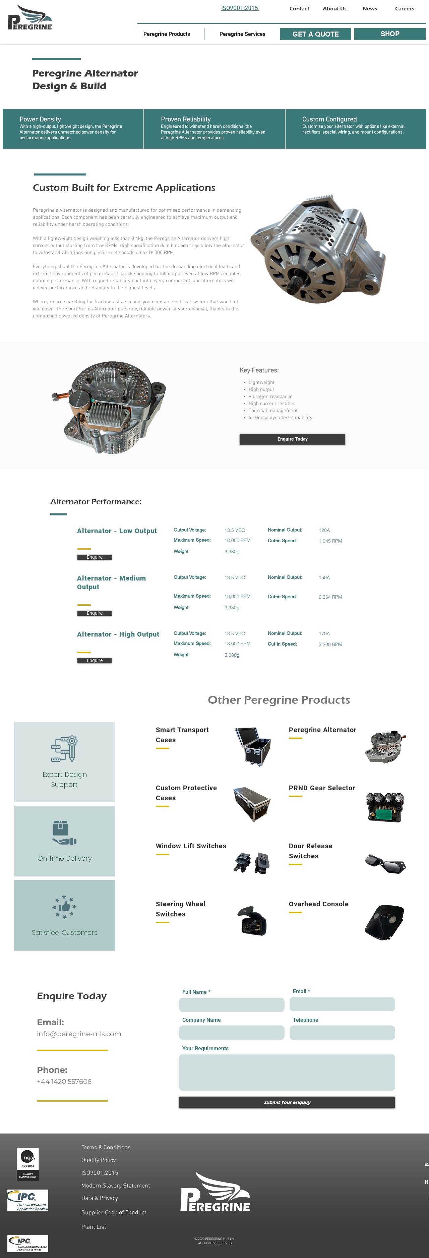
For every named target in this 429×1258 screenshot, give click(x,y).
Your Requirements (205, 1048)
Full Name (194, 992)
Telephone (305, 1020)
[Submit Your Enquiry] (287, 1102)
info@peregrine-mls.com (79, 1034)
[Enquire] (94, 557)
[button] (166, 34)
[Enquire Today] (292, 439)
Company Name (201, 1020)
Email (299, 991)
